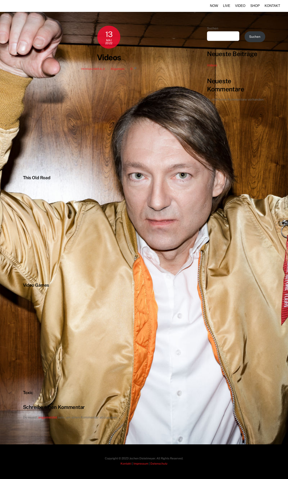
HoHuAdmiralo (93, 69)
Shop (255, 6)
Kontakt (272, 6)
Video (240, 6)
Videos (109, 57)
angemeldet (47, 417)
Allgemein (117, 69)
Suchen (212, 28)
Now (214, 6)
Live (226, 6)
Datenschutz (158, 463)
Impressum (140, 463)
